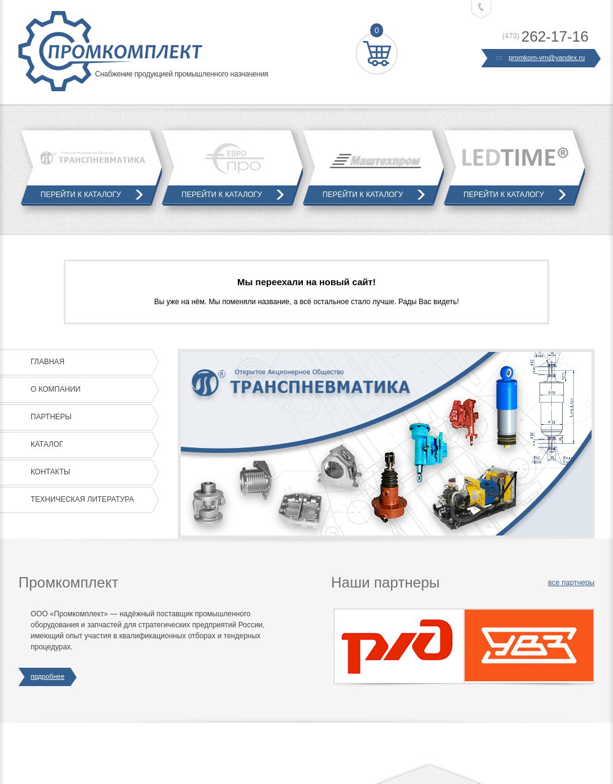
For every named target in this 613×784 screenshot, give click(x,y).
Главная (92, 362)
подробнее (47, 677)
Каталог (92, 444)
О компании (92, 389)
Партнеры (92, 417)
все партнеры (571, 582)
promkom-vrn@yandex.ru (541, 58)
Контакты (92, 472)
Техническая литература (92, 500)
